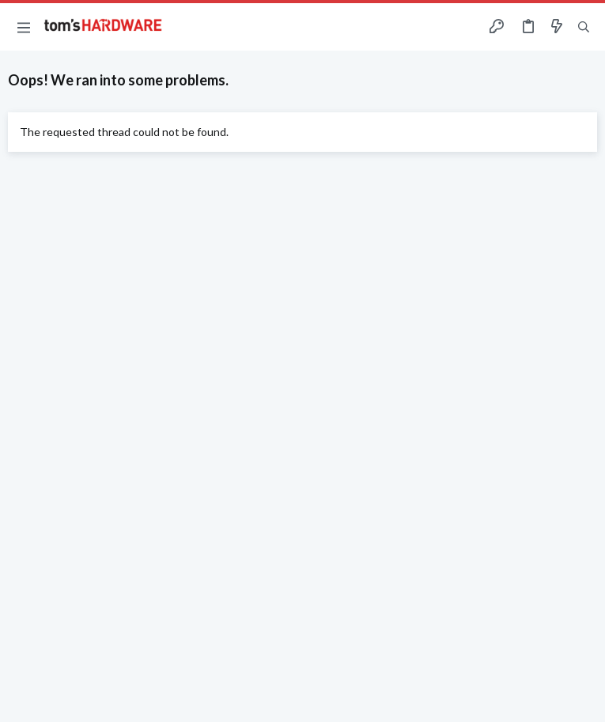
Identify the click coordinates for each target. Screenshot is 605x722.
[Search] (583, 27)
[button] (24, 26)
